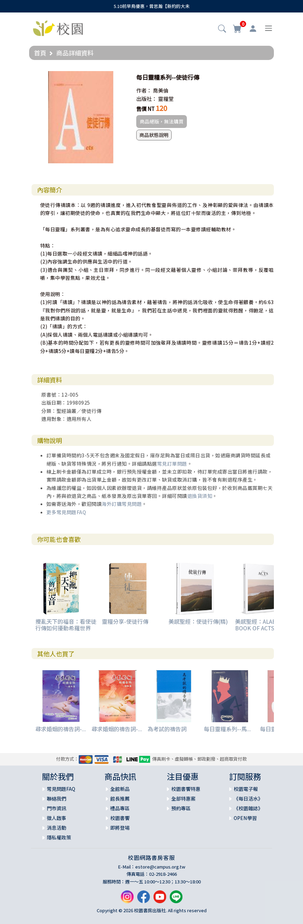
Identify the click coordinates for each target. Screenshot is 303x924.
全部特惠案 (183, 798)
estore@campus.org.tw (160, 866)
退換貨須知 (200, 495)
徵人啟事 (56, 817)
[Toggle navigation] (268, 28)
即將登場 (120, 827)
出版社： (146, 98)
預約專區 (181, 808)
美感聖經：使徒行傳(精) (198, 621)
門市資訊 (56, 808)
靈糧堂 (166, 98)
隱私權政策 (59, 837)
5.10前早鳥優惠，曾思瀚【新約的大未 (152, 6)
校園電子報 (246, 788)
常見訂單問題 (172, 463)
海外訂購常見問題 (122, 503)
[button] (222, 29)
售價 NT (145, 108)
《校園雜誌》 (248, 808)
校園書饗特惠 (185, 788)
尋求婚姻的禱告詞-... (60, 729)
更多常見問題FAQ (66, 512)
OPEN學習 (245, 817)
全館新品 (120, 788)
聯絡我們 (56, 798)
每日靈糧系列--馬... (227, 729)
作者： (144, 90)
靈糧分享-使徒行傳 (125, 621)
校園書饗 (120, 817)
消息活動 (56, 827)
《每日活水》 (248, 798)
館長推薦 (120, 798)
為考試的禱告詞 (167, 729)
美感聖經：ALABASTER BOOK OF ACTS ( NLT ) (264, 624)
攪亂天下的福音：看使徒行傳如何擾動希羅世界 (65, 624)
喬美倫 (160, 90)
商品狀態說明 (153, 134)
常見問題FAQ (61, 788)
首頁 (40, 52)
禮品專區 (120, 808)
